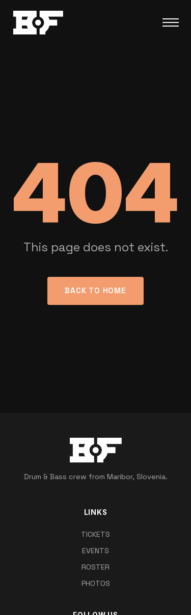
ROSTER (95, 567)
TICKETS (95, 534)
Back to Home (95, 290)
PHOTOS (95, 583)
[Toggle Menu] (170, 22)
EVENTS (95, 550)
